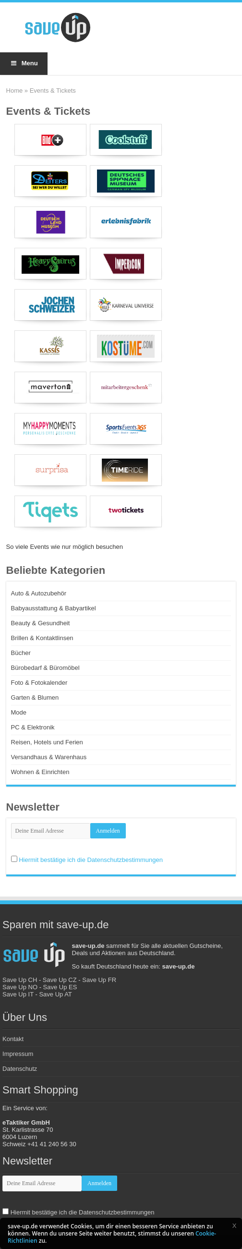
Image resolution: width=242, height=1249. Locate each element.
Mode (19, 712)
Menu (24, 63)
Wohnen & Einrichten (40, 772)
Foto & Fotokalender (39, 682)
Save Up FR (99, 979)
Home (14, 90)
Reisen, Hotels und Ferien (47, 742)
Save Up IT (18, 994)
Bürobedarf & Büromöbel (45, 667)
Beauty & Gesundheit (40, 623)
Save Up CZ (60, 979)
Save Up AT (55, 994)
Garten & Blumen (35, 697)
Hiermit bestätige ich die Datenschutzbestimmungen (91, 859)
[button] (234, 1225)
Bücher (21, 652)
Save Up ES (60, 987)
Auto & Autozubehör (39, 593)
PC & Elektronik (33, 727)
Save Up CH (19, 979)
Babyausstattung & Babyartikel (53, 608)
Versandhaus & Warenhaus (49, 757)
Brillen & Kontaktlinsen (42, 638)
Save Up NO (19, 987)
